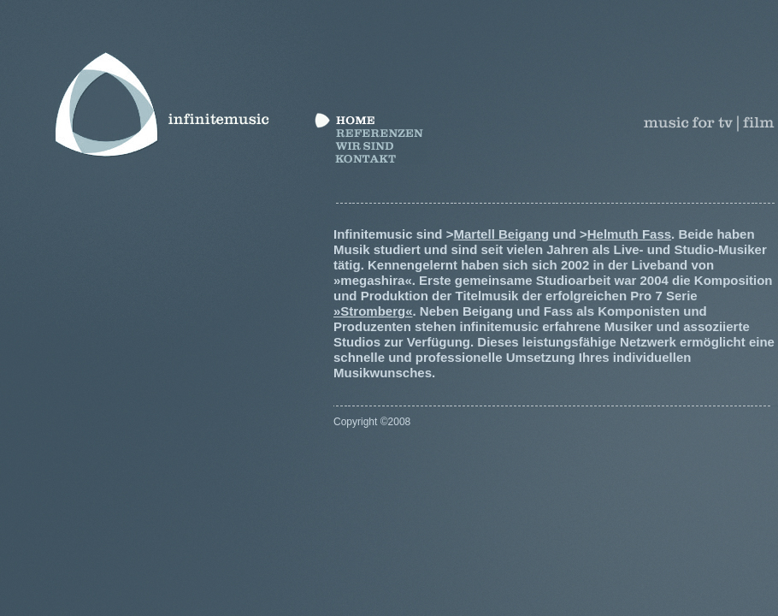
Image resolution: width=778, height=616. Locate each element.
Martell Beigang (501, 234)
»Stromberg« (373, 311)
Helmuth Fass (629, 234)
